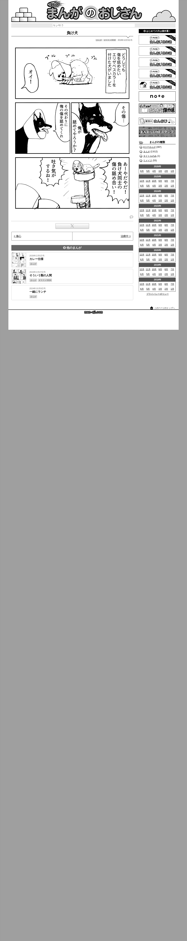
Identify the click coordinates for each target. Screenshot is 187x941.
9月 (160, 181)
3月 (160, 171)
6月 (142, 171)
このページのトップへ (164, 308)
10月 (154, 181)
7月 (172, 181)
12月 (142, 181)
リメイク (147, 160)
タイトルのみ (150, 156)
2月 (166, 171)
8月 (166, 181)
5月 (148, 171)
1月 (172, 171)
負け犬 (72, 33)
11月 (148, 181)
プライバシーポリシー (157, 294)
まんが (146, 151)
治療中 (125, 236)
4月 (154, 171)
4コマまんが (149, 147)
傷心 (18, 236)
